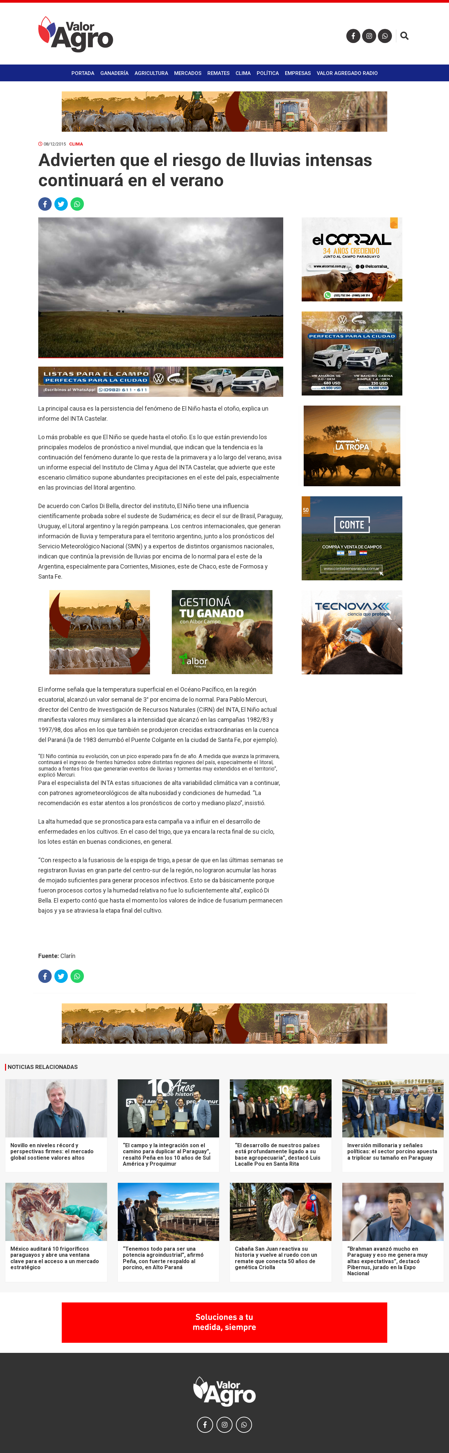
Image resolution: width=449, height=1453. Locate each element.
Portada (82, 73)
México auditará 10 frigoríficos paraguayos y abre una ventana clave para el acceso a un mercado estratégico (54, 1258)
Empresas (298, 73)
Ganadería (114, 73)
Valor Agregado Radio (347, 73)
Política (268, 73)
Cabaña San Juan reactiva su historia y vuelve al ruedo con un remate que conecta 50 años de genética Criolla (276, 1258)
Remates (218, 73)
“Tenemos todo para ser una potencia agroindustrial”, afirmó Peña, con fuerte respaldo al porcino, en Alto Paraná (163, 1258)
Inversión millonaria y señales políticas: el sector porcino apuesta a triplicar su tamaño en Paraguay (392, 1151)
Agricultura (151, 73)
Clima (243, 73)
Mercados (187, 73)
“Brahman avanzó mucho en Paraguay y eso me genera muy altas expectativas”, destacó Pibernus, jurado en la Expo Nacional (387, 1261)
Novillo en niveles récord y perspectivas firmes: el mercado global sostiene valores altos (52, 1151)
